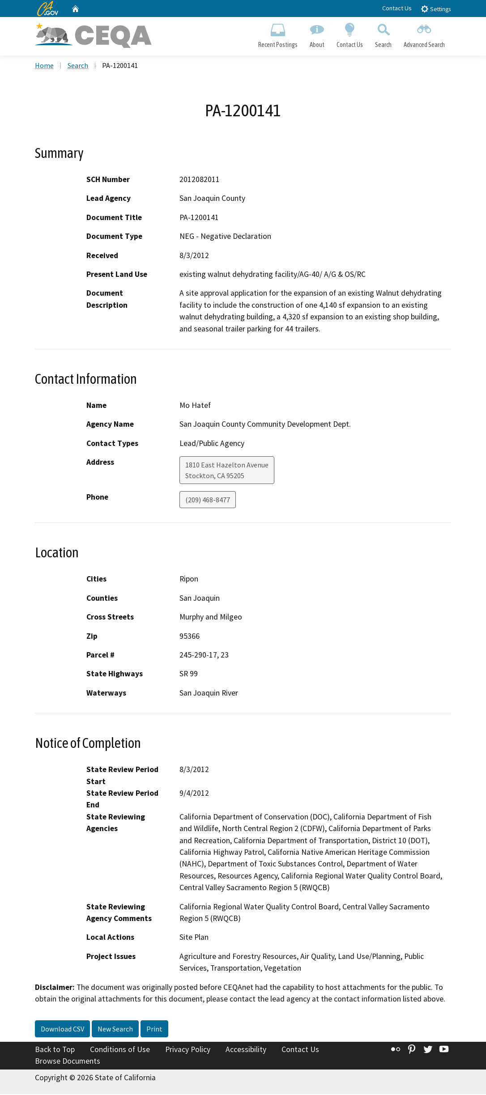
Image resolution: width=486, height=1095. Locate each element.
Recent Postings (277, 34)
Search (383, 34)
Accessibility (246, 1051)
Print (154, 1030)
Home (44, 66)
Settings (436, 8)
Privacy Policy (187, 1051)
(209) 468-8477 (207, 501)
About (316, 34)
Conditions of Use (120, 1051)
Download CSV (62, 1030)
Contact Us (397, 8)
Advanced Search (424, 34)
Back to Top (55, 1051)
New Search (115, 1030)
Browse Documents (67, 1062)
